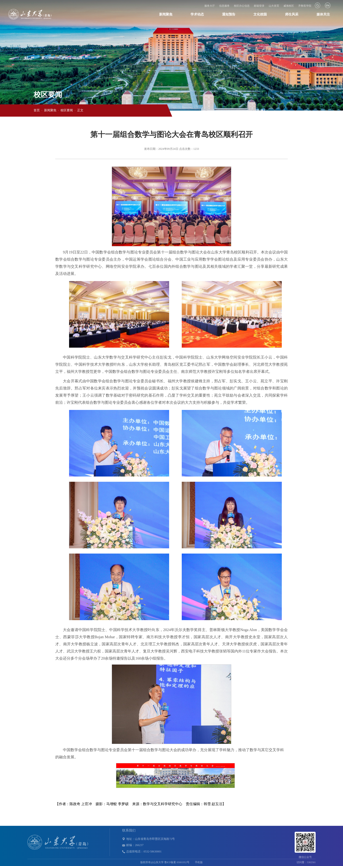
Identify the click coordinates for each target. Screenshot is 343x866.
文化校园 (260, 14)
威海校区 (288, 6)
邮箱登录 (259, 6)
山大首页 (274, 6)
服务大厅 (209, 6)
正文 (80, 110)
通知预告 (228, 14)
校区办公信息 (242, 6)
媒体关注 (323, 14)
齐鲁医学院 (304, 6)
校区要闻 (67, 110)
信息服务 (224, 6)
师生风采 (291, 14)
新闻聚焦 (165, 14)
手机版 (199, 862)
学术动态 (197, 14)
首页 (37, 110)
